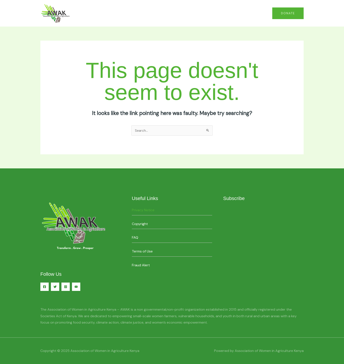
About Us (254, 13)
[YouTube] (76, 287)
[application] (262, 13)
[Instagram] (65, 287)
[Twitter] (55, 287)
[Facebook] (44, 287)
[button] (288, 13)
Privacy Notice (143, 210)
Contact (231, 13)
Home (212, 13)
